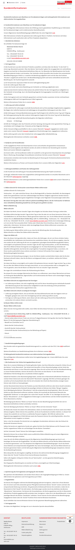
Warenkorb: (13, 2)
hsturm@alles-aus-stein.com (20, 58)
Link (53, 33)
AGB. (33, 102)
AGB (51, 179)
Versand (47, 129)
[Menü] (72, 516)
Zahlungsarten (17, 177)
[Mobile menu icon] (3, 3)
